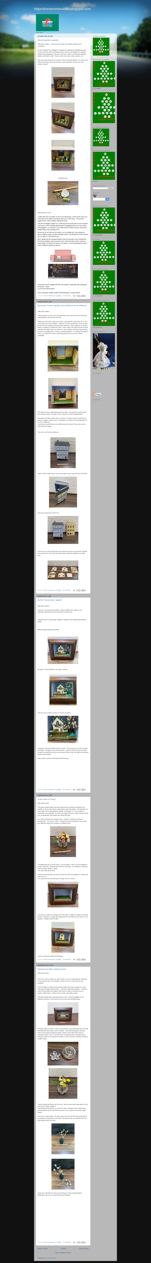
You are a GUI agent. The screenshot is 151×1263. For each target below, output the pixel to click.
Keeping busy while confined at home (52, 969)
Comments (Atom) (50, 1258)
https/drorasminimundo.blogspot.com (62, 9)
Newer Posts (42, 1249)
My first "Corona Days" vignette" (50, 600)
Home (63, 1249)
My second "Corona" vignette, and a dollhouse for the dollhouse (62, 305)
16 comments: (67, 959)
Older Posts (84, 1249)
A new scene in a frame (47, 799)
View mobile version (63, 1253)
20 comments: (67, 789)
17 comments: (67, 295)
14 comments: (67, 590)
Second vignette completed (48, 40)
